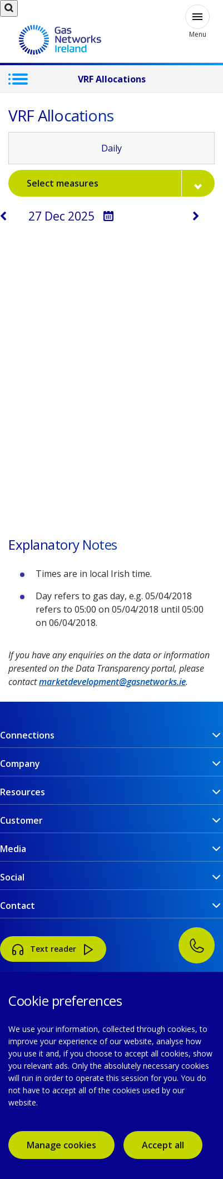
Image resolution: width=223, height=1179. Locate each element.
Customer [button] (21, 820)
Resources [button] (22, 792)
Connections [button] (27, 735)
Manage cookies (61, 1145)
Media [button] (13, 849)
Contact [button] (17, 905)
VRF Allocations (112, 79)
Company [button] (20, 763)
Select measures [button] (120, 183)
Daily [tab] (111, 148)
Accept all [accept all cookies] (163, 1145)
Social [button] (12, 877)
